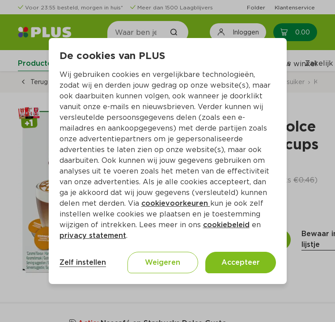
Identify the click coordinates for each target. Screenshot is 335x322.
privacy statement (92, 235)
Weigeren (162, 262)
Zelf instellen (82, 262)
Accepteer (240, 262)
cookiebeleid (226, 224)
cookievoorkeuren (175, 203)
